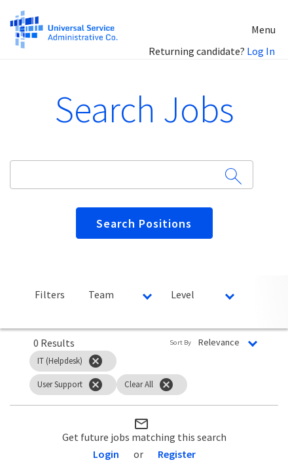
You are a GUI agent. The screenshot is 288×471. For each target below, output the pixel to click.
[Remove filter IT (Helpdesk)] (95, 361)
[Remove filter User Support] (95, 385)
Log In (261, 51)
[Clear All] (166, 385)
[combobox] (125, 174)
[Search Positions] (144, 223)
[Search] (144, 223)
